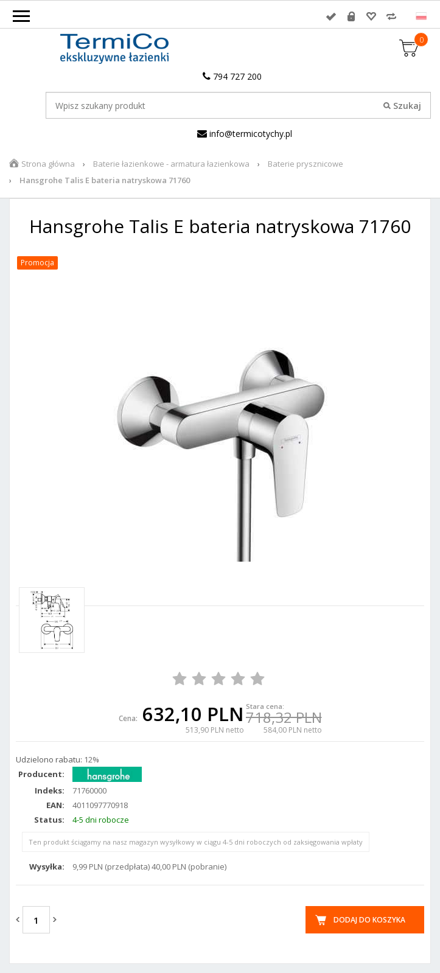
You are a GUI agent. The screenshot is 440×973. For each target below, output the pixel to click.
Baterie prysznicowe (305, 163)
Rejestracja (351, 16)
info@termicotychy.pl (244, 133)
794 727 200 (232, 76)
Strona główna (48, 163)
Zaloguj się (331, 16)
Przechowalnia (371, 16)
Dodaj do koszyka (369, 920)
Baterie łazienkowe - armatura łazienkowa (171, 163)
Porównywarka (391, 16)
